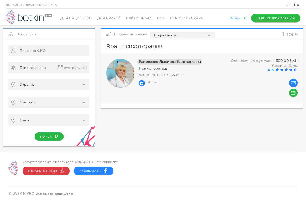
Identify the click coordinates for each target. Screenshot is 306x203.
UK (289, 5)
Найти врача (139, 18)
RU (296, 5)
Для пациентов (76, 18)
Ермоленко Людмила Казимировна (170, 61)
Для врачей (108, 18)
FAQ (161, 18)
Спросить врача (186, 18)
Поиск (49, 136)
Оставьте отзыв (46, 171)
